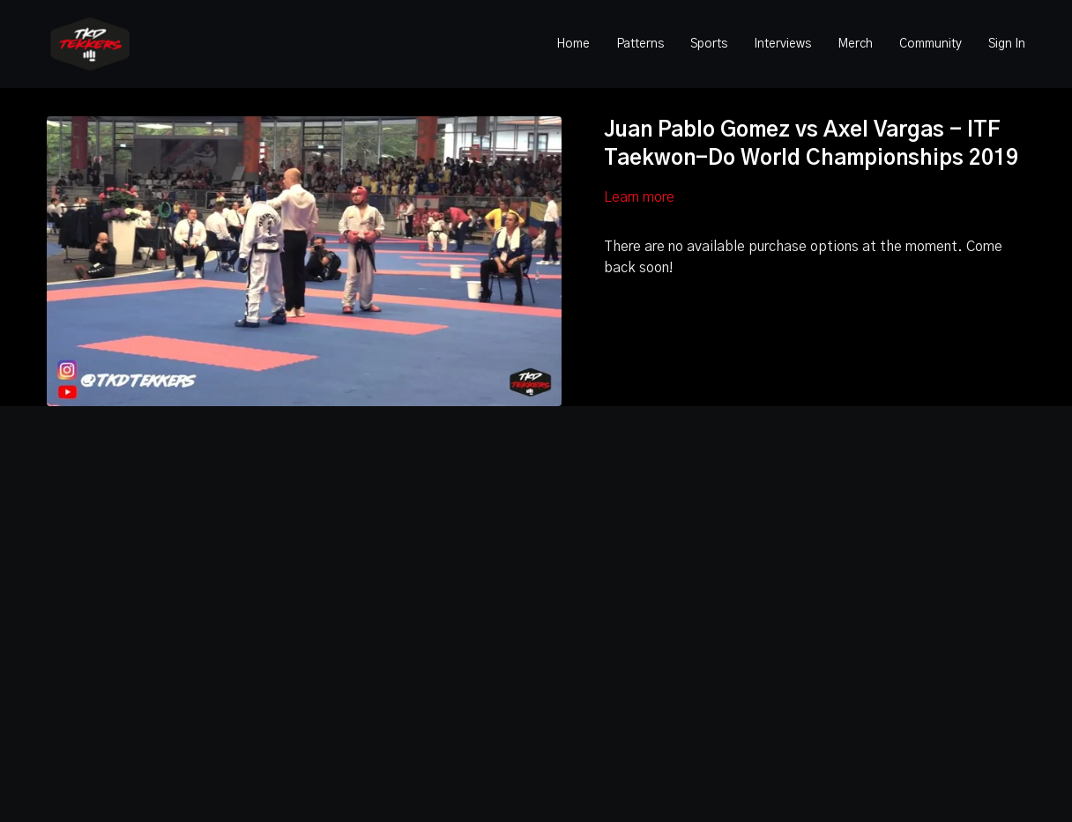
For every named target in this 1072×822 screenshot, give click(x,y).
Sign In (1006, 44)
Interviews (782, 44)
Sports (708, 44)
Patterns (640, 44)
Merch (855, 44)
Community (930, 44)
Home (573, 44)
